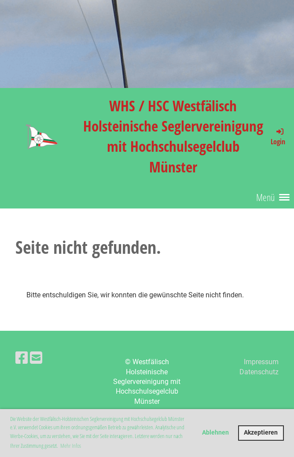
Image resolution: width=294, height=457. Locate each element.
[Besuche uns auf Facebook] (21, 358)
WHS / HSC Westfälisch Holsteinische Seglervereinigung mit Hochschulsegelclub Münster (173, 136)
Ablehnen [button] (215, 432)
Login (278, 136)
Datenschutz (259, 372)
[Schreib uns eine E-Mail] (36, 358)
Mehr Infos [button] (70, 446)
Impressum (261, 362)
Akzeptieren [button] (261, 432)
